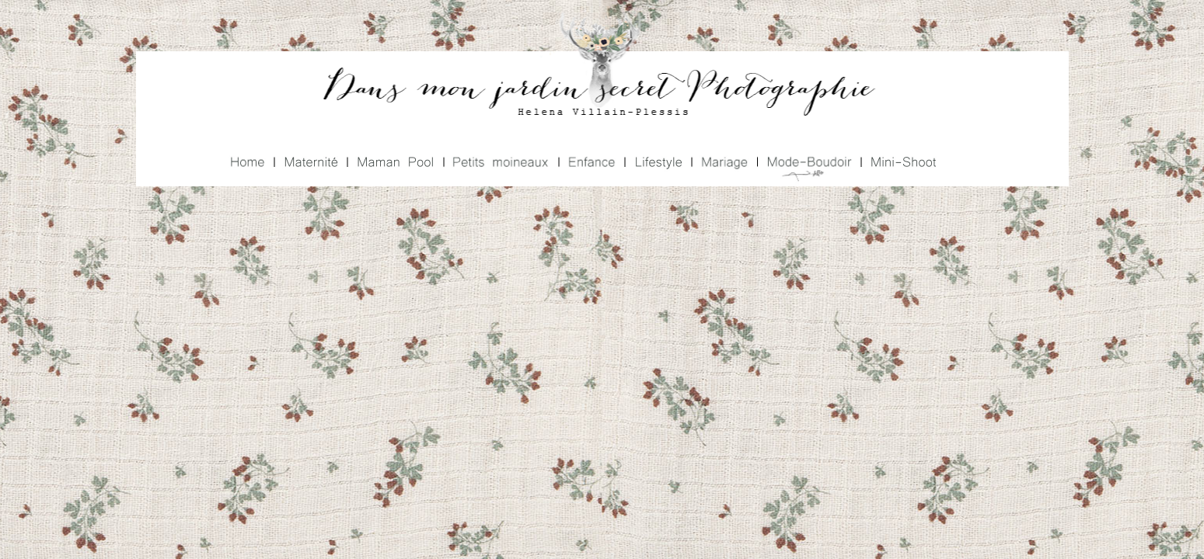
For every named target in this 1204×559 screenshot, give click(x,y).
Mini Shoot (901, 163)
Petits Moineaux (499, 163)
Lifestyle (656, 163)
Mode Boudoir (807, 163)
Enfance (590, 163)
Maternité (309, 163)
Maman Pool (394, 163)
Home (249, 163)
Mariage (723, 163)
